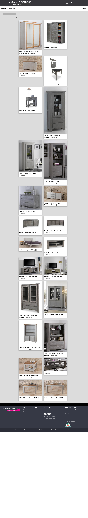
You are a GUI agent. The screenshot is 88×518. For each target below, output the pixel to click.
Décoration (26, 420)
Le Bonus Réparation (70, 422)
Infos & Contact (69, 416)
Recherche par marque (50, 412)
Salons (24, 410)
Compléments (26, 414)
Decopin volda (11, 8)
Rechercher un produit (49, 410)
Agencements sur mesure (50, 418)
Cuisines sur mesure (49, 416)
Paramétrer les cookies (71, 414)
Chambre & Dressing (28, 416)
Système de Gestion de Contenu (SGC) (35, 430)
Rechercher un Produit (79, 3)
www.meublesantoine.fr (71, 418)
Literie (24, 418)
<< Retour (84, 8)
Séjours (4, 8)
